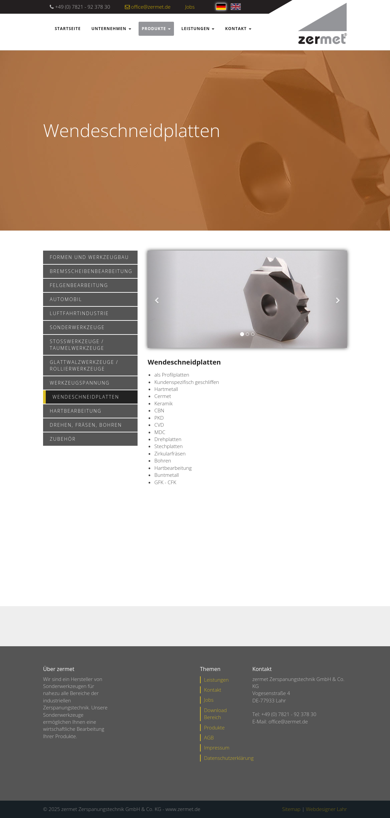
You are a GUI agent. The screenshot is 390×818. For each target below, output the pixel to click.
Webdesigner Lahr (326, 809)
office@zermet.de (148, 6)
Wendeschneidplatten (85, 397)
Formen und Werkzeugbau (89, 257)
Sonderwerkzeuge (77, 327)
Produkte (156, 28)
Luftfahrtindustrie (79, 313)
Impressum (216, 747)
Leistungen (197, 28)
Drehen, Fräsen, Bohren (86, 425)
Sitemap (291, 809)
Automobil (66, 299)
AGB (209, 737)
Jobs (190, 6)
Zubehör (63, 439)
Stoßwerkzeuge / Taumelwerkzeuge (77, 344)
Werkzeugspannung (80, 383)
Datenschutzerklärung (228, 758)
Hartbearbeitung (76, 411)
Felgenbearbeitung (79, 285)
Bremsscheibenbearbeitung (91, 271)
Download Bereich (215, 713)
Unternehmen (111, 28)
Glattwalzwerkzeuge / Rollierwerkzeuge (84, 365)
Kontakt (238, 28)
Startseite (68, 28)
